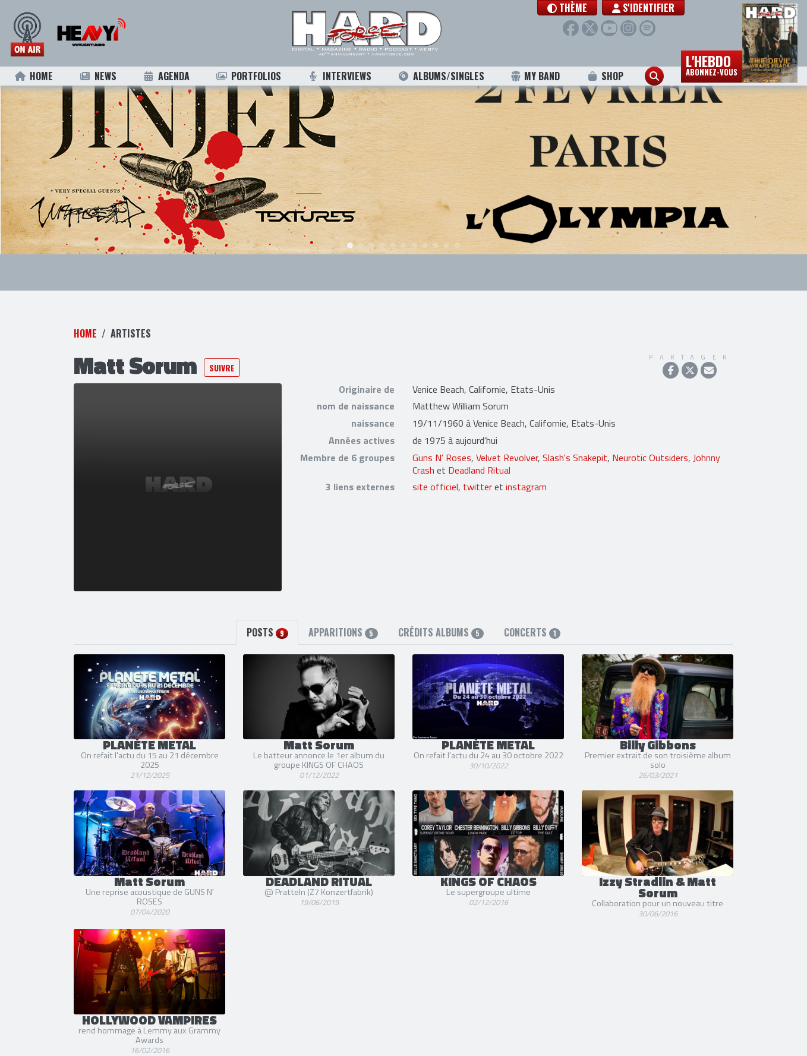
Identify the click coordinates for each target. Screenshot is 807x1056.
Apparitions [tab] (342, 613)
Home (33, 76)
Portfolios (248, 76)
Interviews (339, 76)
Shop (604, 76)
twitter (477, 468)
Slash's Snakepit (575, 438)
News (97, 76)
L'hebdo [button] (711, 64)
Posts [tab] (267, 613)
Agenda (166, 76)
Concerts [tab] (532, 613)
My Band (535, 76)
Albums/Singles (441, 76)
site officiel (435, 468)
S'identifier (650, 8)
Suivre (222, 348)
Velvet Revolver (507, 438)
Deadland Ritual (479, 451)
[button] (574, 7)
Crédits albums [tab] (441, 613)
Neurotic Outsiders (650, 438)
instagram (526, 468)
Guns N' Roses (441, 438)
